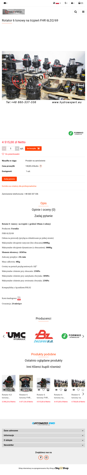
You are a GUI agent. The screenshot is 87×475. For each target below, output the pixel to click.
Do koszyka (33, 148)
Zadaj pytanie (9, 179)
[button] (80, 3)
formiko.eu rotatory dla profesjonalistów (19, 186)
